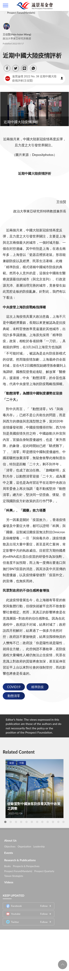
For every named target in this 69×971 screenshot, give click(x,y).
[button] (7, 68)
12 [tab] (63, 822)
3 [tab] (16, 822)
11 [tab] (58, 822)
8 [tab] (42, 822)
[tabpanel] (34, 788)
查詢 (63, 5)
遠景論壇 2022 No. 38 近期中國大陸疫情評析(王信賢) (30, 78)
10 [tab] (53, 822)
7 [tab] (37, 822)
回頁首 (62, 964)
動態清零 (14, 696)
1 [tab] (5, 822)
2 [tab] (11, 822)
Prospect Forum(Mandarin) (21, 12)
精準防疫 (37, 687)
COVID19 (14, 687)
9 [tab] (48, 822)
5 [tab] (26, 822)
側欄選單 (5, 5)
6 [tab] (32, 822)
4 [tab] (21, 822)
